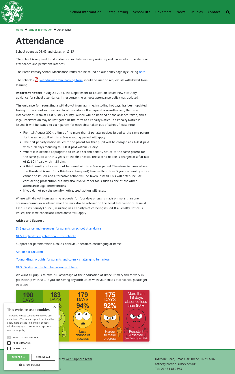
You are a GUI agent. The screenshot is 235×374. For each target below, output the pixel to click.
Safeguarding (117, 12)
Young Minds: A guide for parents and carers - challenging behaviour (63, 259)
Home (19, 29)
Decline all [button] (43, 357)
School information (85, 12)
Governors (163, 12)
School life (141, 12)
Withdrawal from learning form (59, 80)
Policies (197, 12)
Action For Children (29, 252)
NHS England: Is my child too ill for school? (46, 236)
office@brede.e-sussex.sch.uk (175, 364)
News (181, 12)
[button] (31, 365)
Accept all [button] (18, 357)
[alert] (31, 336)
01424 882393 (171, 368)
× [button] (54, 307)
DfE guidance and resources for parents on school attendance (58, 228)
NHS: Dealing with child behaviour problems (47, 267)
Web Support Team (79, 359)
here (142, 72)
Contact (214, 12)
